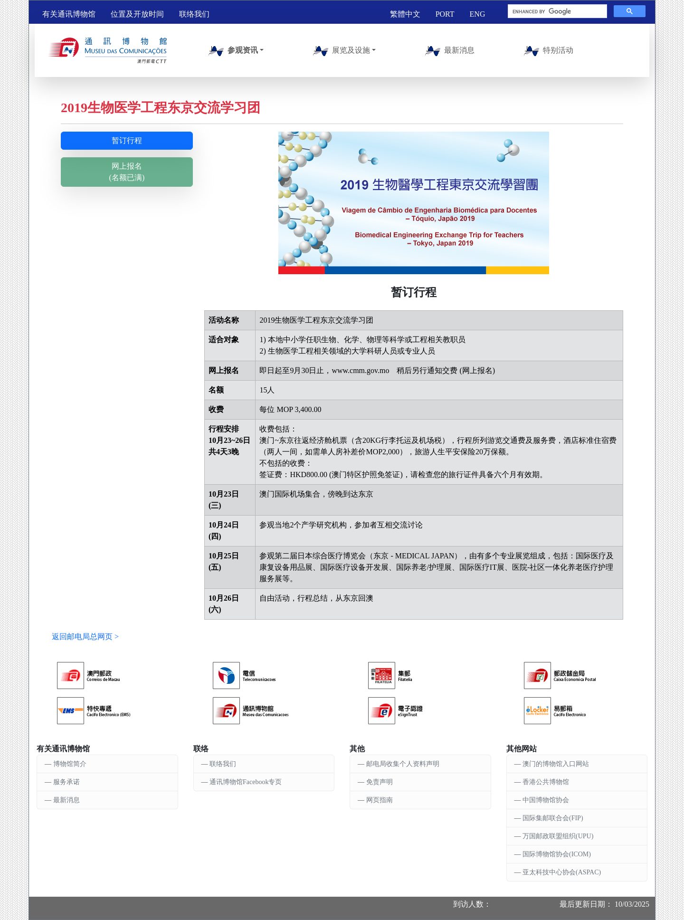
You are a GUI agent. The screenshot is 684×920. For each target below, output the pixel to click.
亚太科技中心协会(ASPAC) (561, 872)
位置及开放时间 (137, 14)
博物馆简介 (69, 763)
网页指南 (379, 800)
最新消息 (448, 51)
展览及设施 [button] (339, 51)
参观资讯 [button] (231, 51)
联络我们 (194, 14)
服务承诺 (66, 782)
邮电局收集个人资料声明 (402, 763)
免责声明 (379, 782)
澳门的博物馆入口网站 (555, 763)
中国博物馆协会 (545, 800)
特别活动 (546, 51)
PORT (445, 14)
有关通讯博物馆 (68, 14)
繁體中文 (405, 14)
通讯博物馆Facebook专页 (245, 782)
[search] (556, 11)
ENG (477, 14)
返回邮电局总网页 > (85, 636)
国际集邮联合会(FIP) (552, 818)
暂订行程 (127, 140)
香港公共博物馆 (545, 782)
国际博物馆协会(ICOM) (556, 854)
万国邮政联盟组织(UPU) (557, 836)
